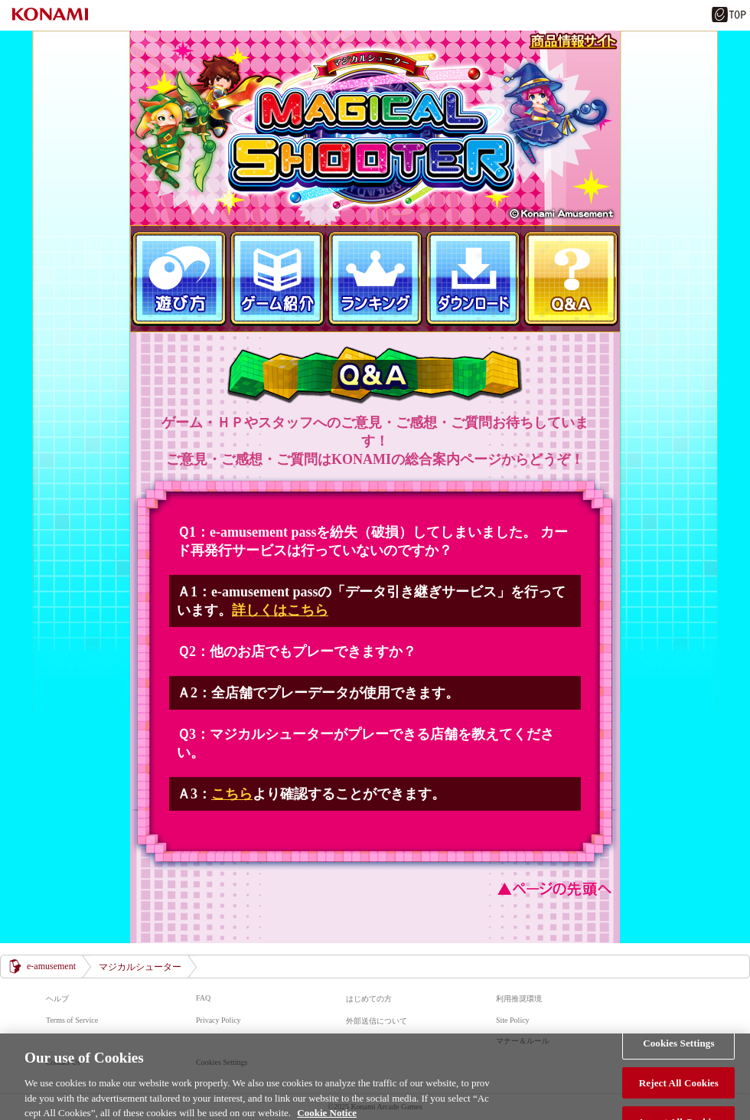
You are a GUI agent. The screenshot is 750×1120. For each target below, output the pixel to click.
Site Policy (513, 1020)
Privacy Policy (218, 1020)
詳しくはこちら (280, 610)
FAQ (203, 998)
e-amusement (51, 966)
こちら (232, 794)
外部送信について (376, 1021)
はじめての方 (369, 998)
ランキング (375, 278)
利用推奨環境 (519, 998)
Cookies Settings (678, 1047)
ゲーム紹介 (277, 278)
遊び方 (179, 278)
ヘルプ (57, 998)
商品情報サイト (573, 41)
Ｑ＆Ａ (570, 278)
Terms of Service (72, 1020)
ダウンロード (473, 278)
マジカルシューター (375, 128)
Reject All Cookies (679, 1087)
